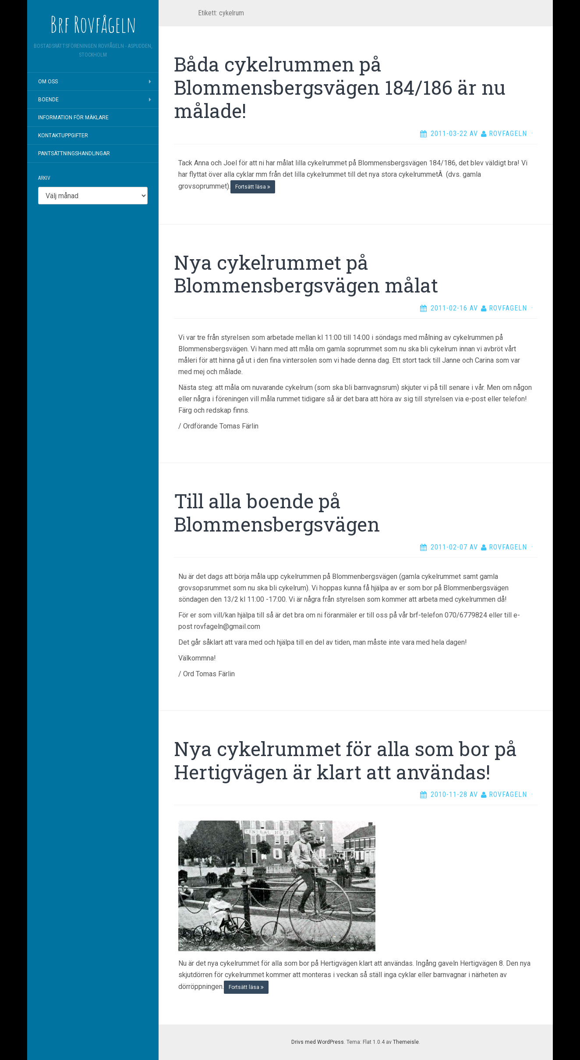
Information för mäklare (73, 117)
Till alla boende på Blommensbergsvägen (277, 512)
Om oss (48, 82)
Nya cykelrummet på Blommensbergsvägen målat (306, 274)
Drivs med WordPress (317, 1042)
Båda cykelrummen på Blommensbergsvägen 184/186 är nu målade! (340, 87)
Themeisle (406, 1042)
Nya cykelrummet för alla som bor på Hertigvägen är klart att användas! (345, 760)
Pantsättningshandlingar (74, 153)
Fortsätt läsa (252, 187)
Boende (48, 99)
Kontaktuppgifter (63, 135)
